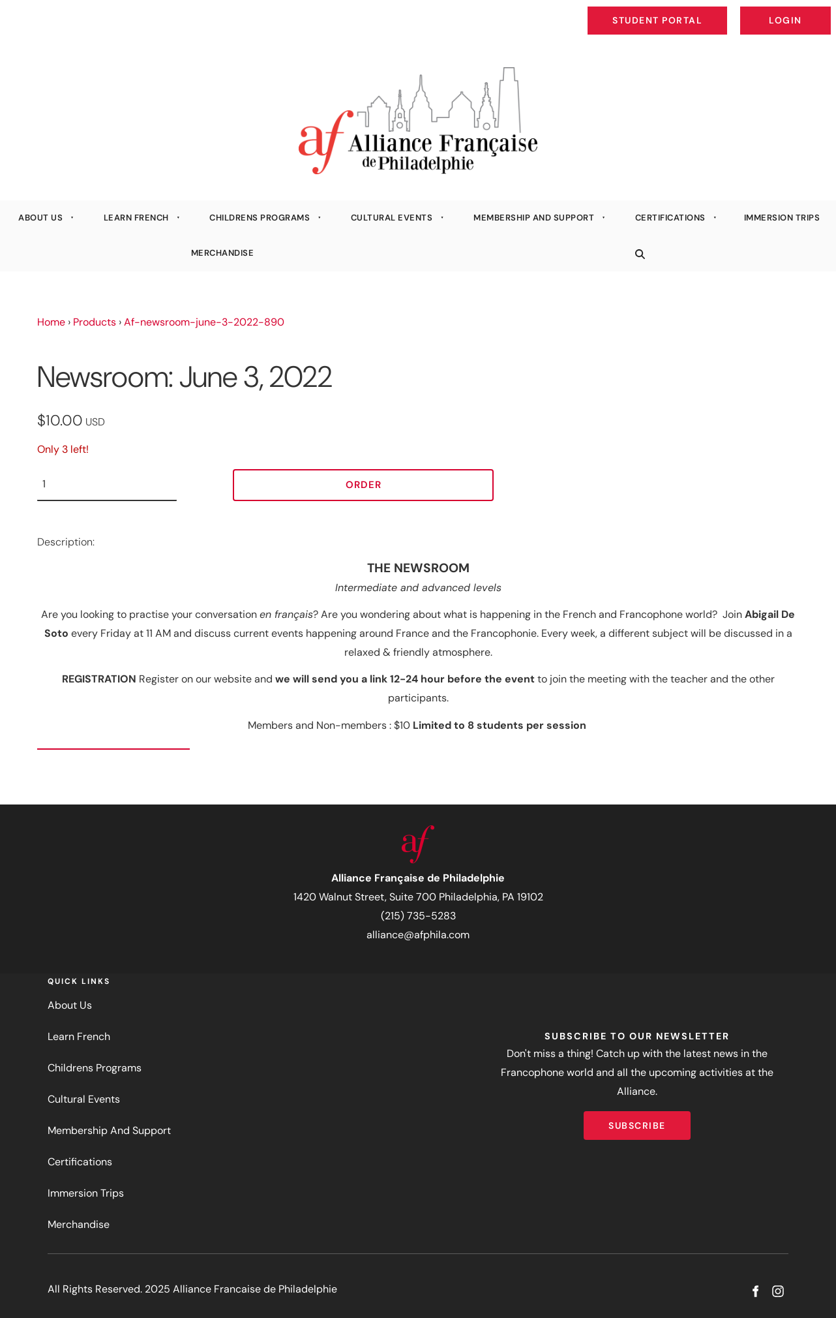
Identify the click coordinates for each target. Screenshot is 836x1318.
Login (820, 10)
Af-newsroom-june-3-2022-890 (204, 322)
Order (363, 484)
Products (94, 322)
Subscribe (637, 1120)
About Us (40, 217)
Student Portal (687, 10)
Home (51, 322)
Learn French (136, 217)
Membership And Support (533, 217)
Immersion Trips (782, 217)
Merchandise (222, 252)
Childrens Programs (259, 217)
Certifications (670, 217)
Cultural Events (392, 217)
